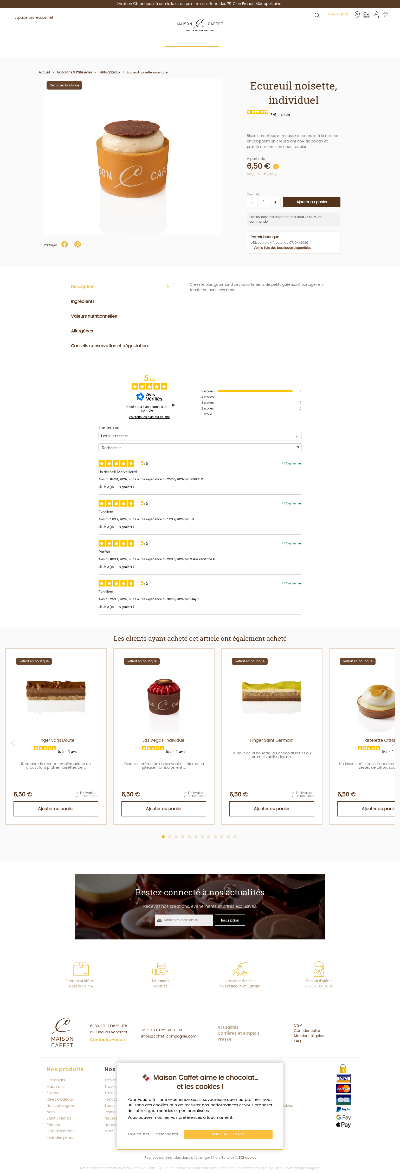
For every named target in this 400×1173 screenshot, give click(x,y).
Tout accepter (228, 1134)
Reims (110, 1112)
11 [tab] (228, 836)
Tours (109, 1106)
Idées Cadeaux (60, 1099)
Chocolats (56, 1080)
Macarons (55, 1087)
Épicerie (54, 1093)
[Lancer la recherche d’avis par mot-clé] (298, 448)
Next (394, 743)
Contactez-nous (107, 1040)
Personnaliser (166, 1134)
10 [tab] (222, 836)
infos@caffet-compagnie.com (168, 1036)
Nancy (110, 1125)
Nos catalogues (61, 1106)
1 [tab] (163, 836)
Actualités (228, 1027)
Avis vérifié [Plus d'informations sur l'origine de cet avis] (293, 463)
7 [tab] (202, 836)
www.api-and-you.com (136, 1168)
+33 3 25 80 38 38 (166, 1030)
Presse (224, 1039)
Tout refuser (138, 1134)
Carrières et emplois (238, 1033)
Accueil (44, 72)
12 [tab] (235, 836)
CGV (298, 1025)
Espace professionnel (34, 17)
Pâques (53, 1125)
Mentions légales (309, 1036)
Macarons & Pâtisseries (74, 72)
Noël (51, 1112)
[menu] (200, 50)
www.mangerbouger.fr (302, 1168)
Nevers (111, 1118)
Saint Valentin (59, 1118)
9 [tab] (215, 836)
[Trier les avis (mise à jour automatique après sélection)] (200, 436)
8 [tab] (209, 836)
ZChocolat (247, 1158)
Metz (109, 1131)
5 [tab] (189, 836)
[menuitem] (102, 50)
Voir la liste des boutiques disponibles (282, 247)
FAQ (297, 1041)
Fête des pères (60, 1138)
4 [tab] (183, 836)
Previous (13, 743)
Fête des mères (60, 1131)
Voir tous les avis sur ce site (149, 417)
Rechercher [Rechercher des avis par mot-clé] (197, 448)
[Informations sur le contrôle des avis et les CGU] (173, 405)
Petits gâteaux (109, 72)
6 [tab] (196, 836)
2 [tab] (170, 836)
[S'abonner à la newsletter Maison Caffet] (230, 920)
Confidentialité (307, 1031)
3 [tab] (176, 836)
